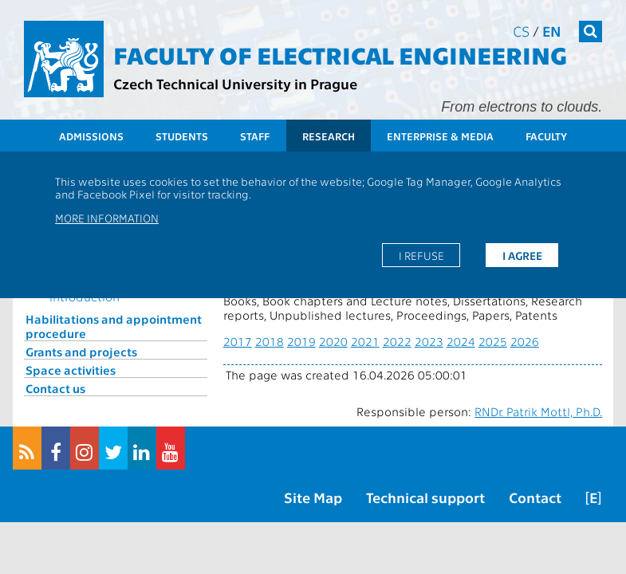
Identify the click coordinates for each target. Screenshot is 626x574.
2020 (333, 341)
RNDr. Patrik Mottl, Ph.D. (538, 411)
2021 (365, 341)
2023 (429, 341)
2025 (492, 341)
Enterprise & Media (440, 136)
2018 (269, 341)
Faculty (546, 136)
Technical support (425, 497)
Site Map (313, 497)
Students (182, 136)
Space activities (71, 370)
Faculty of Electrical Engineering (340, 54)
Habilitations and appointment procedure (114, 326)
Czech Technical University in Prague (235, 83)
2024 (461, 341)
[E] (593, 497)
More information (107, 217)
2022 (397, 341)
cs (521, 30)
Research (328, 136)
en (551, 30)
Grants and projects (81, 351)
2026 (524, 341)
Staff (255, 136)
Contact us (55, 388)
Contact (535, 497)
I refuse (421, 255)
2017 (237, 341)
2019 (301, 341)
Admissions (91, 136)
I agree (522, 255)
